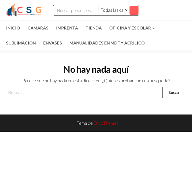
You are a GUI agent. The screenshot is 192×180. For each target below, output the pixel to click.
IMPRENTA (67, 27)
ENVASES (52, 43)
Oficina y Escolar (130, 27)
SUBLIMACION (21, 43)
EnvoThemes (106, 123)
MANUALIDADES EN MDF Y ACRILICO (107, 43)
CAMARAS (38, 27)
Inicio (13, 27)
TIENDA (94, 27)
